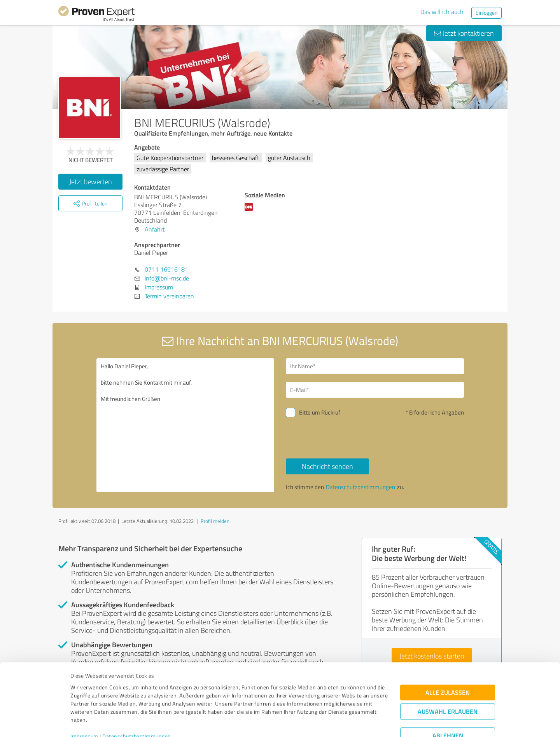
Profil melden (215, 520)
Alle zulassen (447, 656)
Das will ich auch (442, 11)
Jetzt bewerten (90, 181)
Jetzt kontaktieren (464, 33)
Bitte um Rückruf (319, 412)
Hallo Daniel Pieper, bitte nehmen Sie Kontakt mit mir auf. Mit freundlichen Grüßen (185, 425)
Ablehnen (447, 699)
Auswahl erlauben (448, 675)
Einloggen (486, 12)
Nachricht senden (327, 466)
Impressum (84, 700)
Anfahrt (155, 229)
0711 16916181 (166, 269)
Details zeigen (334, 722)
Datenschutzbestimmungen (136, 700)
